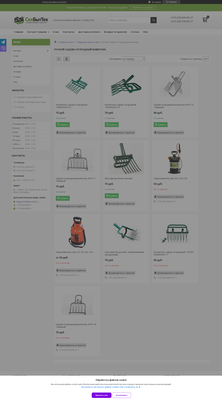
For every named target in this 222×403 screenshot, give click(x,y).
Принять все (101, 395)
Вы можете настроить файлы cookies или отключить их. (110, 389)
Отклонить (123, 395)
